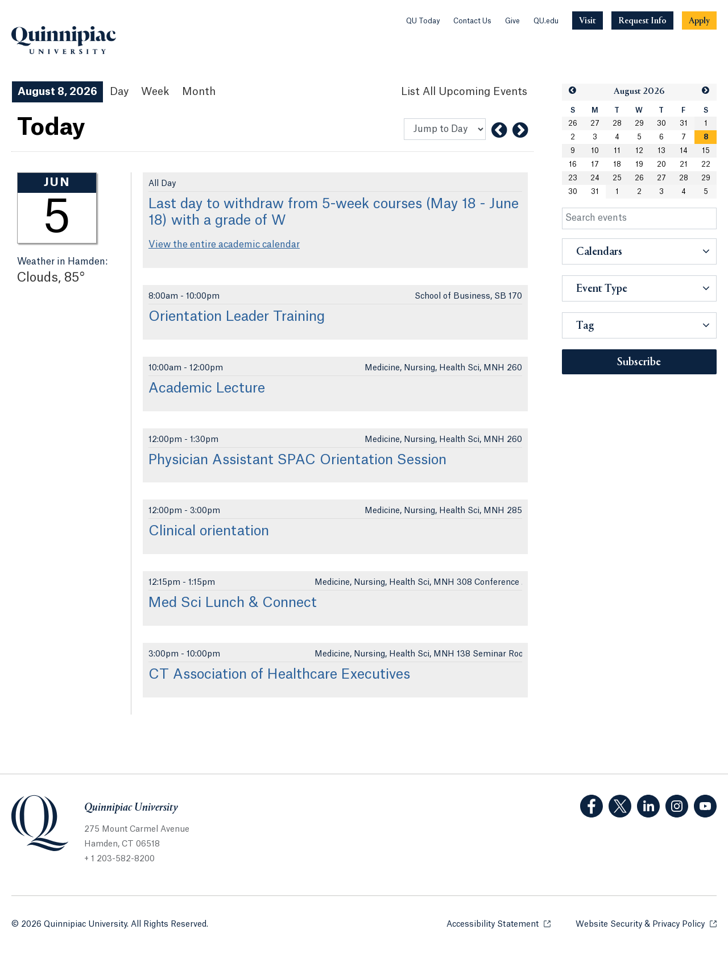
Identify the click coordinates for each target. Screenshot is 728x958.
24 (594, 178)
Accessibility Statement (498, 923)
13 (661, 150)
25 (617, 178)
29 (639, 123)
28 (617, 123)
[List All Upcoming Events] (464, 91)
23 (572, 178)
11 (617, 150)
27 (594, 123)
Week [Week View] (155, 91)
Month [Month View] (199, 91)
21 (684, 164)
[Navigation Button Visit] (587, 20)
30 (661, 123)
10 (595, 150)
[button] (573, 90)
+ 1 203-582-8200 (119, 859)
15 (706, 150)
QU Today (423, 21)
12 (639, 150)
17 (595, 164)
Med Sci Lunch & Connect (232, 603)
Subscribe (639, 362)
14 (684, 150)
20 (661, 164)
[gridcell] (705, 137)
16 (573, 164)
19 (639, 164)
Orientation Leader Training (236, 317)
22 (705, 164)
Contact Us (472, 21)
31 (684, 123)
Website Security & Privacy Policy (646, 923)
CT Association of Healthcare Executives (279, 675)
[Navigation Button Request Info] (642, 20)
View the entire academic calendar (224, 244)
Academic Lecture (206, 388)
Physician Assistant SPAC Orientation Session (297, 460)
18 (617, 164)
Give (512, 21)
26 (572, 123)
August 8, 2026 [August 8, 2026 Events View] (57, 91)
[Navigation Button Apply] (699, 20)
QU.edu (546, 21)
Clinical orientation (208, 531)
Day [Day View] (119, 91)
